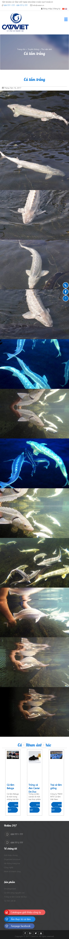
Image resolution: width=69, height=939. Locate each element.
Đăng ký (57, 8)
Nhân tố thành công (12, 871)
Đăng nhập (47, 8)
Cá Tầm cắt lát (10, 900)
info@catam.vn (38, 5)
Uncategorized (10, 888)
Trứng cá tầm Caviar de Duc (15, 896)
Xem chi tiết (13, 807)
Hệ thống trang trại (12, 863)
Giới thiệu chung (10, 855)
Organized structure (12, 859)
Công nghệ (8, 867)
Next (44, 747)
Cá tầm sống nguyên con (14, 892)
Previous (24, 747)
